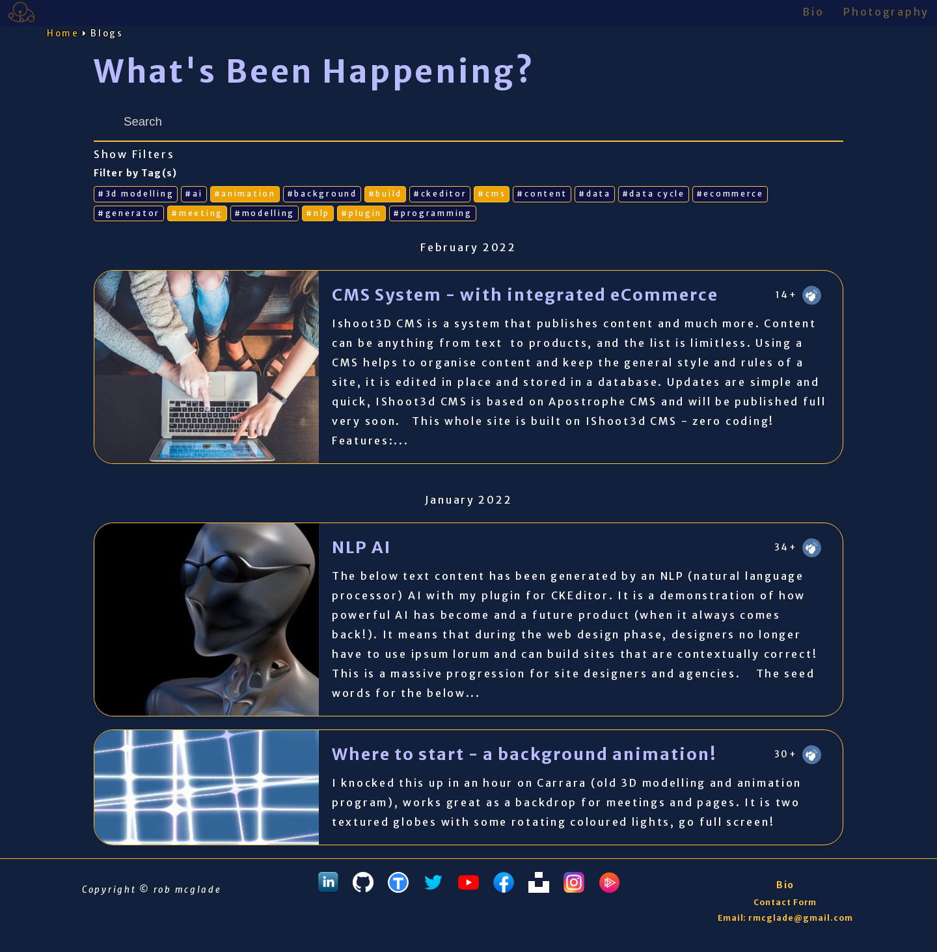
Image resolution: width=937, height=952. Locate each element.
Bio (813, 11)
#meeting (197, 213)
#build (385, 193)
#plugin (361, 213)
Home (63, 33)
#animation (245, 193)
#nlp (318, 213)
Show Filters (134, 154)
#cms (492, 193)
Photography (886, 11)
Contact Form (785, 902)
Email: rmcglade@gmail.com (785, 918)
